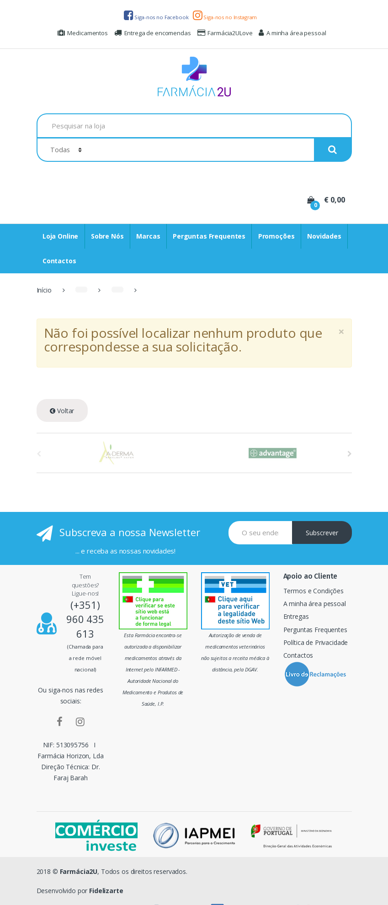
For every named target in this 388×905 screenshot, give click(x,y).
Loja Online (60, 236)
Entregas (296, 616)
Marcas (148, 236)
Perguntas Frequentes (209, 236)
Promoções (276, 236)
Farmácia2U (79, 871)
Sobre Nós (107, 236)
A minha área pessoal (292, 33)
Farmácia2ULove (225, 33)
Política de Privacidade (315, 642)
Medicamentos (83, 33)
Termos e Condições (313, 590)
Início (44, 290)
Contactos (59, 260)
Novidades (324, 236)
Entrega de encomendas (152, 33)
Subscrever (322, 532)
